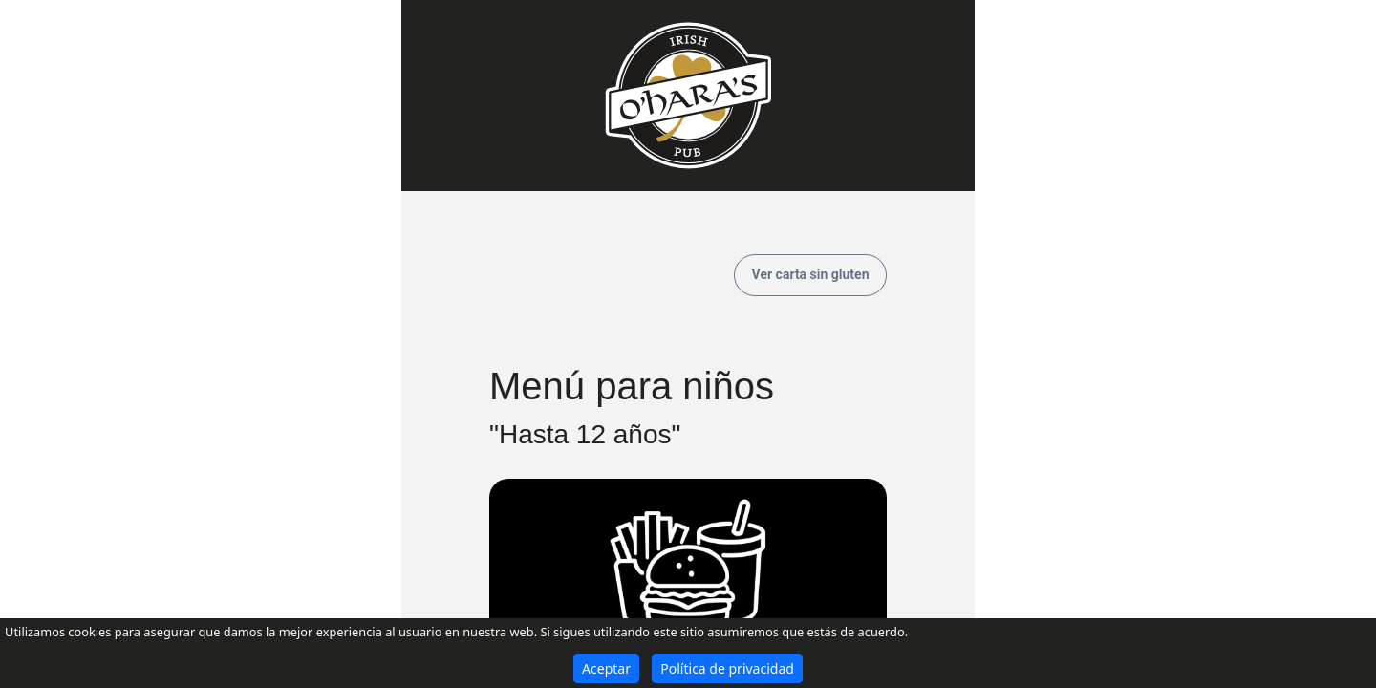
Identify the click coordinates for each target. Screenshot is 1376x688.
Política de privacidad (727, 668)
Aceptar (606, 668)
